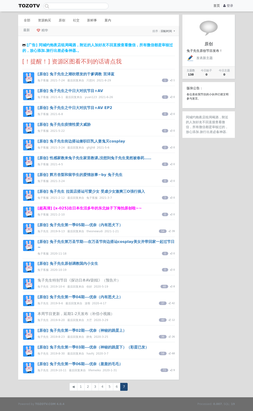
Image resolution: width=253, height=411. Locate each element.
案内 (108, 20)
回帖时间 (167, 31)
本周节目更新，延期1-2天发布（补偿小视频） (76, 314)
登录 (228, 5)
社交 (76, 20)
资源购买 (44, 20)
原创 (62, 20)
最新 (26, 30)
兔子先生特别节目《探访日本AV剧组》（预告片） (79, 280)
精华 (42, 30)
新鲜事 (92, 20)
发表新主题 (200, 58)
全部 (27, 20)
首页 (216, 5)
